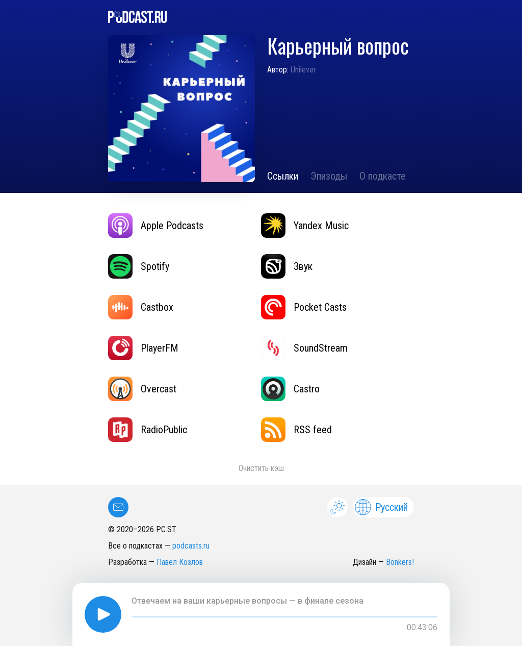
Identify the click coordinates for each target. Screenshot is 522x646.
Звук (286, 266)
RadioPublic (147, 429)
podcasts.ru (191, 546)
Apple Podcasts (155, 225)
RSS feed (296, 429)
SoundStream (304, 348)
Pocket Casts (304, 307)
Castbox (140, 307)
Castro (290, 389)
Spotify (138, 266)
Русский (381, 507)
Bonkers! (400, 562)
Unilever (303, 69)
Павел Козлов (179, 562)
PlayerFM (143, 348)
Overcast (142, 389)
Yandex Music (305, 225)
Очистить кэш (261, 468)
